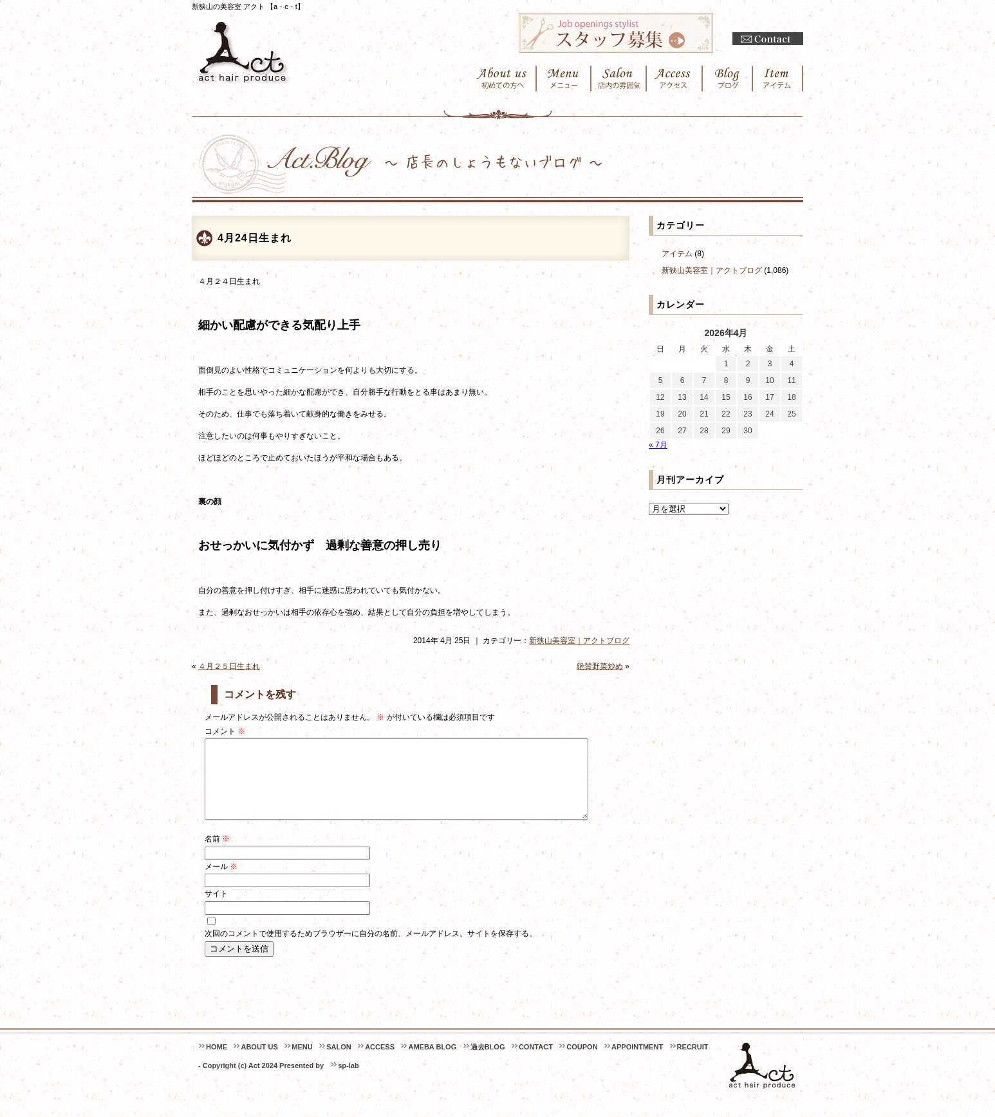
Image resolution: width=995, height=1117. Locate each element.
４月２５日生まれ (229, 666)
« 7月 (658, 444)
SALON (338, 1062)
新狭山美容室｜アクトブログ (579, 640)
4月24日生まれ (255, 237)
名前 (217, 854)
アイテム (677, 253)
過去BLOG (487, 1062)
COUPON (581, 1062)
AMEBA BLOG (432, 1062)
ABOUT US (259, 1062)
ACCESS (380, 1062)
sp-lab (348, 1081)
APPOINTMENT (637, 1062)
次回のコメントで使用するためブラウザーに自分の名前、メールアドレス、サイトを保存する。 (371, 948)
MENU (302, 1062)
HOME (216, 1062)
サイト (216, 909)
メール (221, 882)
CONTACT (536, 1062)
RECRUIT (693, 1062)
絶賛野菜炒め (600, 666)
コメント (225, 731)
